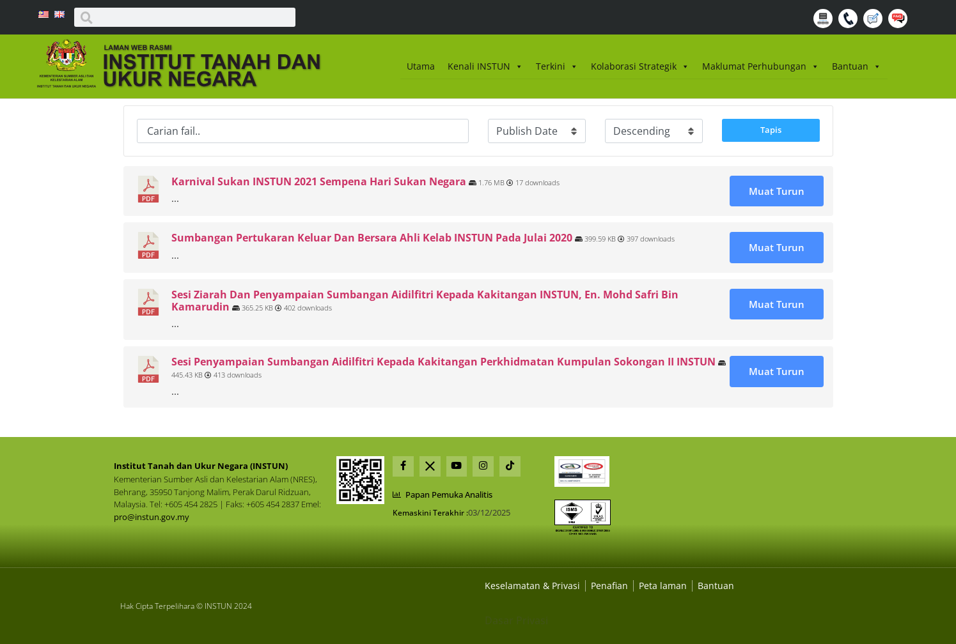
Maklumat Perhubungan (760, 66)
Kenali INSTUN (485, 66)
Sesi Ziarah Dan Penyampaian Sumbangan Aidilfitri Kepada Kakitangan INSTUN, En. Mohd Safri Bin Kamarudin (424, 301)
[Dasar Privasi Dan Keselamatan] (609, 585)
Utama (421, 66)
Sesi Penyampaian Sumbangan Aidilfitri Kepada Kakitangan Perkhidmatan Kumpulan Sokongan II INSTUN (443, 362)
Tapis (770, 129)
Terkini (557, 66)
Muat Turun (776, 191)
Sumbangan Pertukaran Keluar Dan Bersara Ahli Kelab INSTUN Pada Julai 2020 (371, 238)
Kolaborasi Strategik (640, 66)
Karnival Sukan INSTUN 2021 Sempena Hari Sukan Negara (318, 181)
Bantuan (856, 66)
